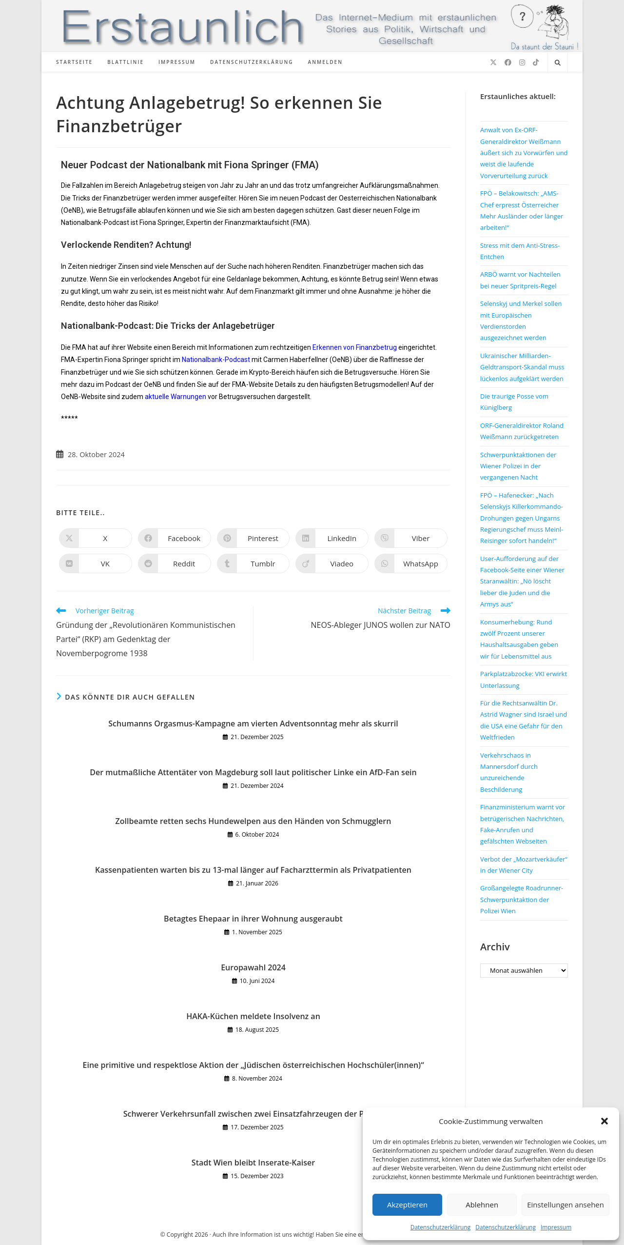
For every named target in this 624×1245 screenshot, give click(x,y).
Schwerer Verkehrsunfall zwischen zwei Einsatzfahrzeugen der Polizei (253, 1113)
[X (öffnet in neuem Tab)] (493, 62)
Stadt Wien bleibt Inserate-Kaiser (253, 1162)
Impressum (556, 1227)
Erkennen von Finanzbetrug (354, 347)
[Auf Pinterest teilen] (253, 538)
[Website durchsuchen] (558, 63)
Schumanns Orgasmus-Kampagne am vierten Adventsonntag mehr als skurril (253, 723)
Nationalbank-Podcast (216, 359)
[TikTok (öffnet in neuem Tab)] (536, 62)
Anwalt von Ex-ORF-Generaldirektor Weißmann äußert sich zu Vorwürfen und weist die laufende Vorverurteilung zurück (524, 152)
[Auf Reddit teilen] (174, 563)
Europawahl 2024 (253, 967)
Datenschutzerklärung (440, 1227)
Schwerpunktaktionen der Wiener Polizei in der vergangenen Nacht (518, 466)
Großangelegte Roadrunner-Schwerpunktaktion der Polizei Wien (521, 899)
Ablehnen (482, 1204)
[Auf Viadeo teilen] (332, 563)
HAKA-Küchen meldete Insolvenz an (253, 1016)
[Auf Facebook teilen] (174, 538)
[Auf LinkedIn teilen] (332, 538)
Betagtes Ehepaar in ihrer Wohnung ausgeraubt (253, 918)
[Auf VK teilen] (95, 563)
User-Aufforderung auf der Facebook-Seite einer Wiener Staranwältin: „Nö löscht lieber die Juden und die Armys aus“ (522, 581)
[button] (604, 1121)
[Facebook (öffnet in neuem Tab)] (508, 62)
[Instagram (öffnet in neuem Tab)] (522, 62)
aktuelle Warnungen (175, 397)
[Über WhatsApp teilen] (411, 563)
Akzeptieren (407, 1204)
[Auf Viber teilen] (411, 538)
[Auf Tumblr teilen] (253, 563)
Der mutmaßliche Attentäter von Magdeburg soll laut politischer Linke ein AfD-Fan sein (253, 772)
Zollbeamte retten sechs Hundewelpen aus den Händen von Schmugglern (253, 821)
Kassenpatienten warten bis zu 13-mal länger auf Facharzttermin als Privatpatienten (253, 869)
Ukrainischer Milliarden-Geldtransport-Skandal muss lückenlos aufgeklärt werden (522, 367)
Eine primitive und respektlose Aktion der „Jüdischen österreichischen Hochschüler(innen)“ (253, 1065)
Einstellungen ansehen (565, 1204)
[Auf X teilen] (95, 538)
